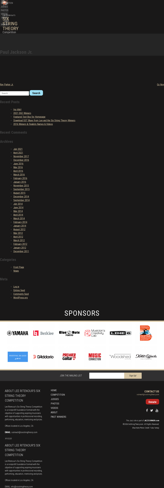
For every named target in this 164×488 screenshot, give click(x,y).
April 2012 (18, 212)
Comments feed (21, 270)
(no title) (17, 85)
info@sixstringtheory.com (22, 463)
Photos (125, 19)
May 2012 (18, 209)
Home (95, 19)
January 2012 (19, 223)
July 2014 (18, 180)
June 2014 (18, 183)
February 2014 (20, 198)
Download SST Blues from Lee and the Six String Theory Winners (44, 96)
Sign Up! (132, 352)
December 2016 (21, 136)
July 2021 (18, 125)
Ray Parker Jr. (6, 60)
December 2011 (21, 227)
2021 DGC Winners (22, 89)
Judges (116, 19)
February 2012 (20, 220)
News (16, 247)
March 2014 (19, 194)
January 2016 (19, 158)
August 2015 (19, 169)
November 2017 (21, 132)
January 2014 (19, 201)
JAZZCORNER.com (151, 397)
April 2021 (18, 128)
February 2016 (20, 154)
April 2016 (18, 147)
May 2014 (18, 187)
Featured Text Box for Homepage (29, 92)
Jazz (131, 397)
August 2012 (19, 205)
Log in (16, 262)
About (141, 19)
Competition (106, 19)
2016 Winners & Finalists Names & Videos (33, 100)
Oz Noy (160, 60)
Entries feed (19, 266)
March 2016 (19, 150)
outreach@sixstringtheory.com (24, 408)
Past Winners (152, 19)
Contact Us (151, 367)
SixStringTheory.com (135, 400)
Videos (133, 19)
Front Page (18, 243)
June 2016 (18, 139)
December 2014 (21, 172)
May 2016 (18, 143)
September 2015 (21, 165)
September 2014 (21, 176)
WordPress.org (20, 273)
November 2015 (21, 161)
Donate (147, 4)
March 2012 (19, 216)
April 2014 (18, 191)
